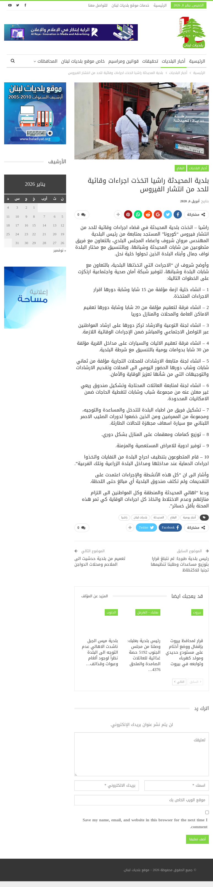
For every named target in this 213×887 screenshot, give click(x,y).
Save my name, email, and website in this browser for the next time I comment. (145, 824)
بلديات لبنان (140, 517)
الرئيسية (160, 5)
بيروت (197, 612)
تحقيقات (150, 61)
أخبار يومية (189, 517)
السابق (195, 682)
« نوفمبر (59, 250)
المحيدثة (158, 517)
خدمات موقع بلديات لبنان (130, 5)
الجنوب (111, 612)
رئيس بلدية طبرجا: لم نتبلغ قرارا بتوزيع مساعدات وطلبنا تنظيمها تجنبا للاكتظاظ (180, 564)
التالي (179, 682)
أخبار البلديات (173, 61)
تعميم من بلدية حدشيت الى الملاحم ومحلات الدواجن (99, 561)
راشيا (124, 517)
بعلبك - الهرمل (147, 612)
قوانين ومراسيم (123, 61)
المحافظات (47, 61)
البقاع (180, 168)
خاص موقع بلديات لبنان (83, 61)
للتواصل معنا (97, 5)
